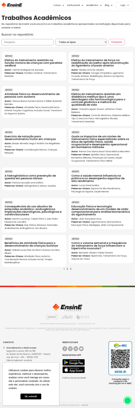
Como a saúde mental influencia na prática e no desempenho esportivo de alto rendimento (98, 178)
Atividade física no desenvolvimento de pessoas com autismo (32, 95)
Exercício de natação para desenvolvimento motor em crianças (30, 138)
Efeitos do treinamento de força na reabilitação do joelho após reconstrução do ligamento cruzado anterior (100, 62)
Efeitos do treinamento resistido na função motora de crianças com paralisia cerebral (33, 62)
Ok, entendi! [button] (31, 396)
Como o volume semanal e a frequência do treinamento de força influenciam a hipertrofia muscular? (99, 245)
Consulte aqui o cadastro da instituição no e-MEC (120, 381)
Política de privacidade (74, 377)
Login (124, 5)
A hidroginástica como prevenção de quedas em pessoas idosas (30, 177)
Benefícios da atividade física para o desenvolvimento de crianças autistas (31, 244)
